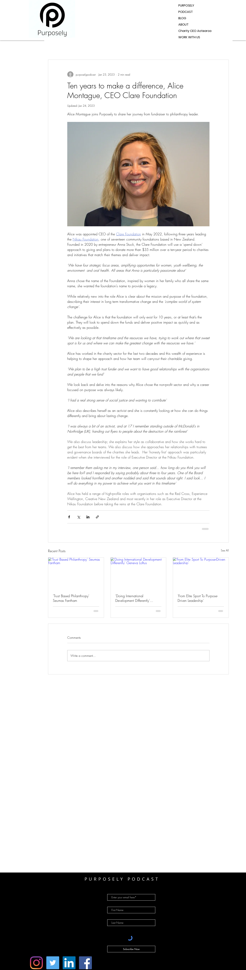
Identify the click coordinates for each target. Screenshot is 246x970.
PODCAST (185, 12)
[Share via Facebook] (69, 517)
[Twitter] (52, 962)
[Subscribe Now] (131, 949)
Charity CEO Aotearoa (194, 31)
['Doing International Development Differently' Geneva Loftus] (138, 573)
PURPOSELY (186, 5)
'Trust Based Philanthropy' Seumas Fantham (71, 598)
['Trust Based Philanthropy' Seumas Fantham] (76, 573)
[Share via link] (97, 517)
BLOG (182, 18)
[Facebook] (85, 962)
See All (225, 550)
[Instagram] (36, 962)
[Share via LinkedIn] (88, 517)
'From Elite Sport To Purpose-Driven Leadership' (198, 598)
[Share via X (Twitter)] (78, 517)
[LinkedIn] (69, 962)
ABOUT (183, 24)
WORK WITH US (189, 37)
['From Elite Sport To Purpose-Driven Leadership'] (201, 573)
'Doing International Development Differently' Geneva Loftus (132, 598)
